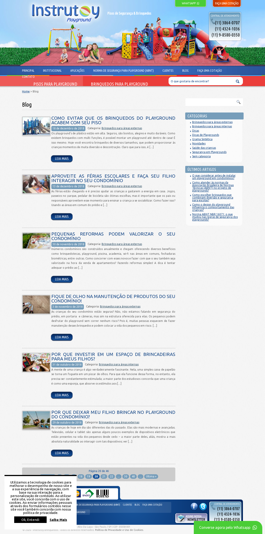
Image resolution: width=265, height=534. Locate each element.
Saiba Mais (58, 519)
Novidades (199, 143)
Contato (28, 76)
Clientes (127, 504)
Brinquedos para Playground (119, 84)
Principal (28, 70)
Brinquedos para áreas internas (119, 364)
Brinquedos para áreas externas (122, 128)
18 (80, 476)
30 (125, 476)
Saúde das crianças (204, 147)
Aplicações (77, 70)
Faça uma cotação (152, 504)
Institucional (52, 70)
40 (133, 476)
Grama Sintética (202, 139)
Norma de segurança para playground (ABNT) (95, 504)
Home (26, 91)
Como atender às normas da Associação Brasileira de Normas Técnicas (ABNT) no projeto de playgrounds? (213, 186)
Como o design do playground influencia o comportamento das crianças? (213, 207)
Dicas (195, 130)
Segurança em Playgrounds (209, 152)
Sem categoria (201, 156)
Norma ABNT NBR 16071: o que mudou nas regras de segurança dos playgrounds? (215, 217)
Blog (137, 504)
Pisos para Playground (55, 84)
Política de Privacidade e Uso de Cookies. (119, 530)
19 (88, 476)
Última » (151, 476)
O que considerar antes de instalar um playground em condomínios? (214, 177)
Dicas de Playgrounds (205, 134)
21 (103, 476)
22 (111, 476)
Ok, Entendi (30, 520)
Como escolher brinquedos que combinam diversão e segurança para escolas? (212, 197)
